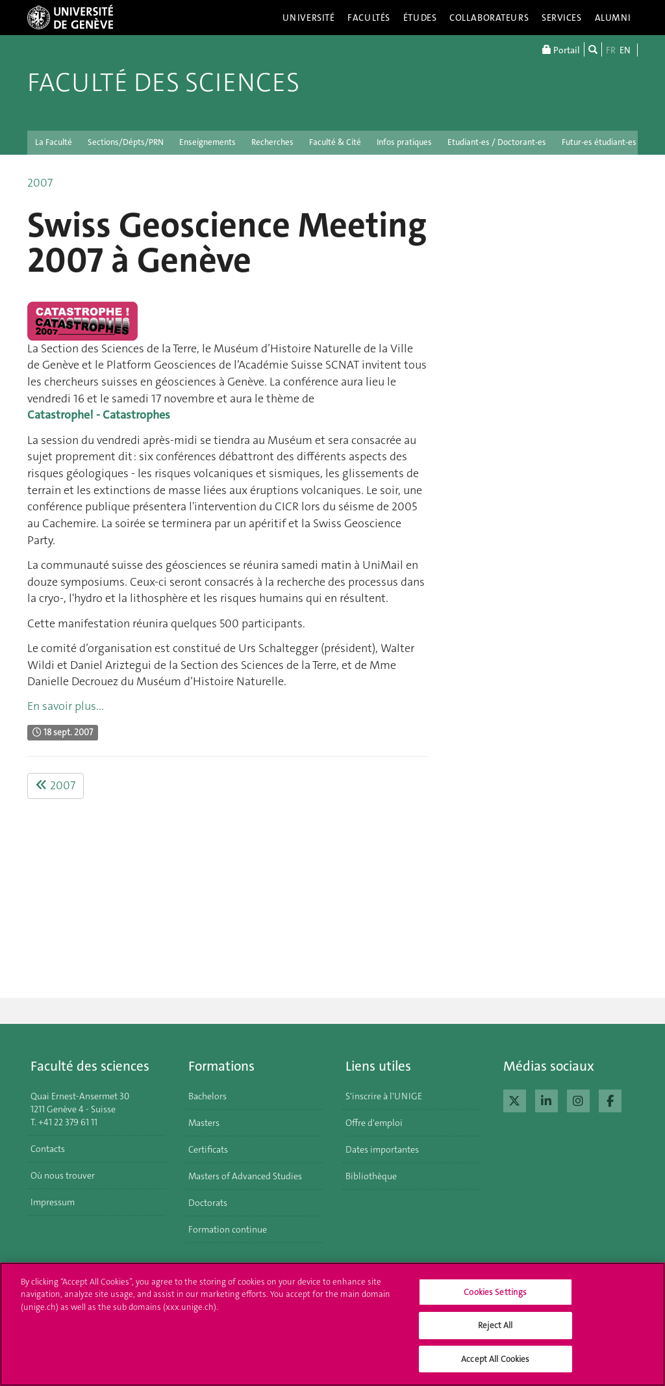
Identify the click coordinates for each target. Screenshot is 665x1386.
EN (625, 50)
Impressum (53, 1202)
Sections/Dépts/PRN (126, 142)
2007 (40, 182)
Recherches (272, 142)
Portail (561, 49)
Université (308, 17)
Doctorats (207, 1203)
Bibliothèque (371, 1176)
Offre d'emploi (374, 1123)
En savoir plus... (65, 706)
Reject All (495, 1331)
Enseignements (207, 142)
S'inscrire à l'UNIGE (383, 1096)
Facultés (368, 17)
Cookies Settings (495, 1297)
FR (611, 50)
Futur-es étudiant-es (599, 142)
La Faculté (53, 142)
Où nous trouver (63, 1175)
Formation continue (227, 1229)
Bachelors (207, 1096)
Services (562, 17)
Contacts (48, 1149)
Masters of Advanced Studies (245, 1176)
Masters (204, 1123)
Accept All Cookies (495, 1365)
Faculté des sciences (163, 82)
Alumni (613, 17)
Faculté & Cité (335, 142)
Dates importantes (382, 1149)
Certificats (208, 1149)
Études (419, 17)
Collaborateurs (489, 17)
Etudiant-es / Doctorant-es (496, 142)
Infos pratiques (404, 142)
